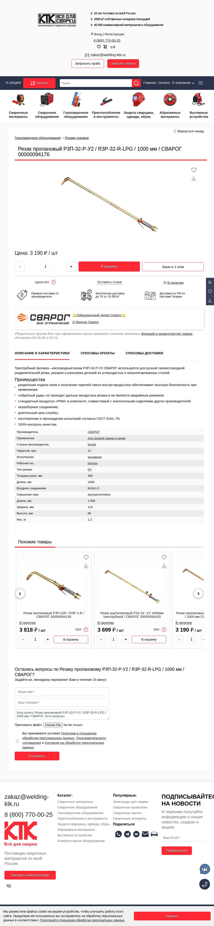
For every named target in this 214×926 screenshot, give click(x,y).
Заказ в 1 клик (173, 266)
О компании (183, 83)
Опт (81, 629)
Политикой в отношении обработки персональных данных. (82, 920)
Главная (149, 83)
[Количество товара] (35, 639)
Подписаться (176, 851)
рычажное (95, 457)
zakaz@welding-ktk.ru (108, 55)
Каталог (39, 83)
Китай (92, 444)
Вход (96, 34)
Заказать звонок (124, 63)
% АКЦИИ (13, 83)
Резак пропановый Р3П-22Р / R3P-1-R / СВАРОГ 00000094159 (53, 615)
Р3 (89, 469)
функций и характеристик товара (166, 334)
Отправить (37, 756)
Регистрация (114, 34)
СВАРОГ (94, 432)
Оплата (164, 83)
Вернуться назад (191, 131)
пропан (93, 463)
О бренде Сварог (85, 322)
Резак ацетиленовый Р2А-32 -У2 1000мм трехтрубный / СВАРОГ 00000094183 (131, 615)
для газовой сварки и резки (107, 438)
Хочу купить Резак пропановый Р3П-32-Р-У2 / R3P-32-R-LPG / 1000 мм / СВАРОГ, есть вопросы (62, 714)
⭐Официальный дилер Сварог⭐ (99, 315)
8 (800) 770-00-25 (106, 40)
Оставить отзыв (109, 282)
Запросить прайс (88, 63)
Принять (172, 916)
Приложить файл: (29, 725)
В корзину (109, 266)
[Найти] (137, 83)
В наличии (173, 283)
